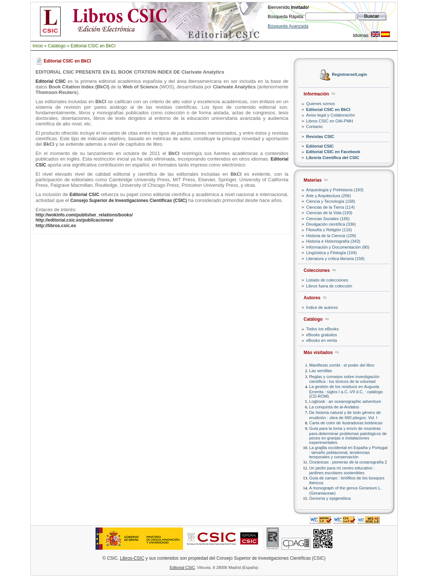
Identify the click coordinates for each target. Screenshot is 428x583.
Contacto (314, 126)
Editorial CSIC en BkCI (93, 45)
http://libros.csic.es (56, 225)
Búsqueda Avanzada (288, 26)
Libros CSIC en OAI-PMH (329, 121)
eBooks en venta (321, 340)
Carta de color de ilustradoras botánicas (345, 423)
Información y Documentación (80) (338, 247)
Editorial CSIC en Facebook (333, 151)
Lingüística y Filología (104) (331, 252)
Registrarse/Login (349, 75)
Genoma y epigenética (330, 498)
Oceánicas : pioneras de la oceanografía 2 (348, 462)
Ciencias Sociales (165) (328, 218)
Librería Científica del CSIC (333, 157)
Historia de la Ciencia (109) (331, 235)
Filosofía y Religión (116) (329, 230)
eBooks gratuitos (321, 335)
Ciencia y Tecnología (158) (330, 201)
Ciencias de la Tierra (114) (330, 207)
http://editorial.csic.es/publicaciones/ (74, 220)
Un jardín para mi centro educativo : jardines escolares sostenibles (342, 470)
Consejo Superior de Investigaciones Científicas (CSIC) (128, 200)
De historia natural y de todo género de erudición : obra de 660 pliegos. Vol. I (345, 414)
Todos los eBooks (322, 329)
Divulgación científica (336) (331, 224)
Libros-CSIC (132, 558)
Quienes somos (320, 103)
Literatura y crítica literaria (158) (335, 258)
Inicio (38, 45)
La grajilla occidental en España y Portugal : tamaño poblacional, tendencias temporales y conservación (348, 452)
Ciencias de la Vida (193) (329, 212)
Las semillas (320, 370)
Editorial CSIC (320, 146)
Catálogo (57, 45)
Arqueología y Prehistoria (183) (335, 190)
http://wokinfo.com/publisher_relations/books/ (84, 215)
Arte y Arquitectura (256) (328, 195)
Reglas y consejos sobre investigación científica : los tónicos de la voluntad (344, 379)
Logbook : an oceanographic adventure (345, 401)
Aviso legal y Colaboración (330, 115)
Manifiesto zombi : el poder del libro (341, 365)
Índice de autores (322, 307)
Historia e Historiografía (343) (333, 241)
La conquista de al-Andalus (334, 407)
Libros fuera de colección (329, 286)
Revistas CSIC (320, 136)
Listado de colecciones (327, 280)
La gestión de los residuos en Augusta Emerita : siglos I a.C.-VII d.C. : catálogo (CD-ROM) (346, 391)
